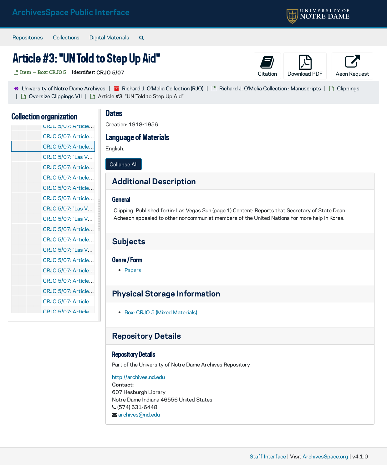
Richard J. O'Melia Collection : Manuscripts (270, 88)
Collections (66, 37)
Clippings (348, 88)
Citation (267, 66)
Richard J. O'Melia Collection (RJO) (162, 88)
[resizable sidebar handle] (99, 215)
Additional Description (154, 181)
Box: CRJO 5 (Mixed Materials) (161, 312)
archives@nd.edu (139, 414)
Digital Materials (109, 37)
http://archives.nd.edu (138, 376)
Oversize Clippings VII (55, 96)
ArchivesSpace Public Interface (71, 12)
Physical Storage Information (166, 293)
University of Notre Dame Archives (63, 88)
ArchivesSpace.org (325, 456)
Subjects (128, 241)
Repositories (28, 37)
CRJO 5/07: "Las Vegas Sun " (78, 156)
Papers (133, 269)
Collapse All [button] (123, 164)
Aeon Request (352, 66)
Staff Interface (268, 456)
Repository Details (146, 335)
